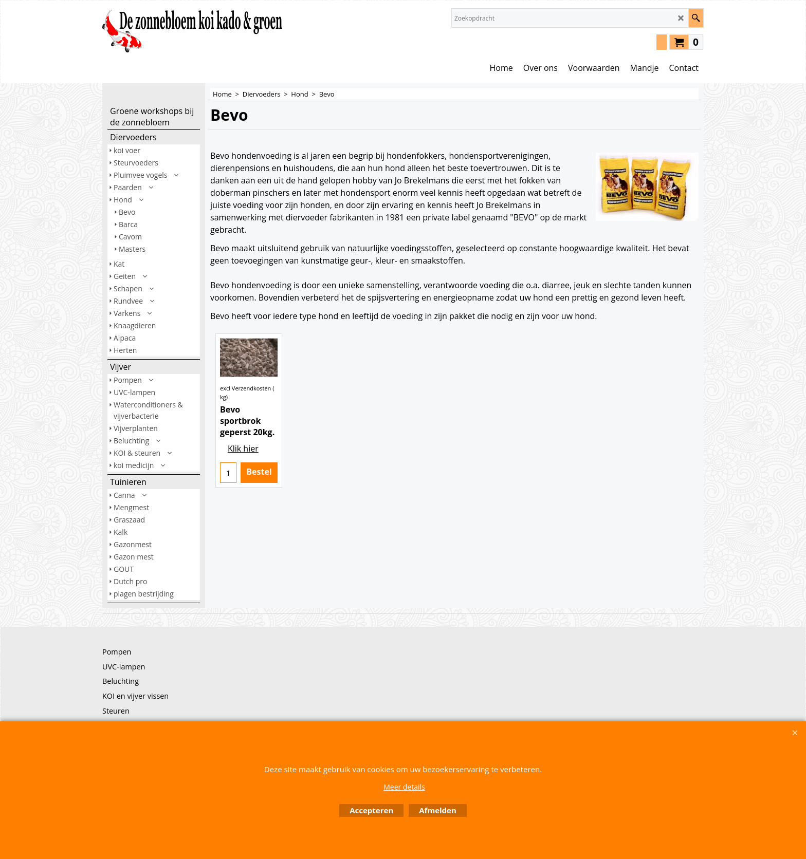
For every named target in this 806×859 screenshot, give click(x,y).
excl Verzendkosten (245, 413)
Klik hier (243, 473)
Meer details (404, 787)
